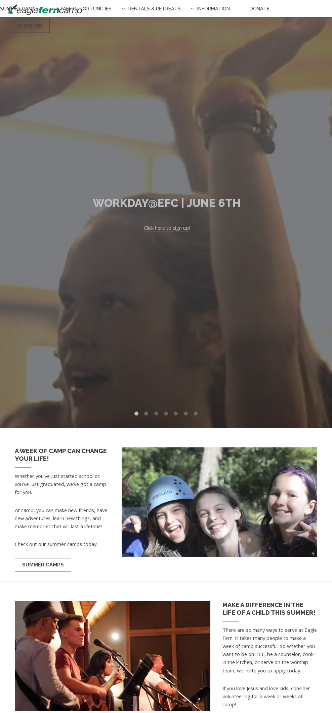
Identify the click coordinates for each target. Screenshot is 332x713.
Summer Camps (19, 8)
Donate (259, 8)
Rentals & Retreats (154, 8)
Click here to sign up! (167, 227)
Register (29, 26)
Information (213, 8)
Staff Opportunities (84, 8)
